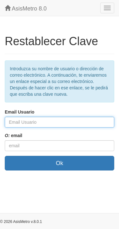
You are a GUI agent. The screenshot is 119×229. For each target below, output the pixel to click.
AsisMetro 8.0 (26, 8)
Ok (59, 163)
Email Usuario (19, 111)
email (13, 135)
